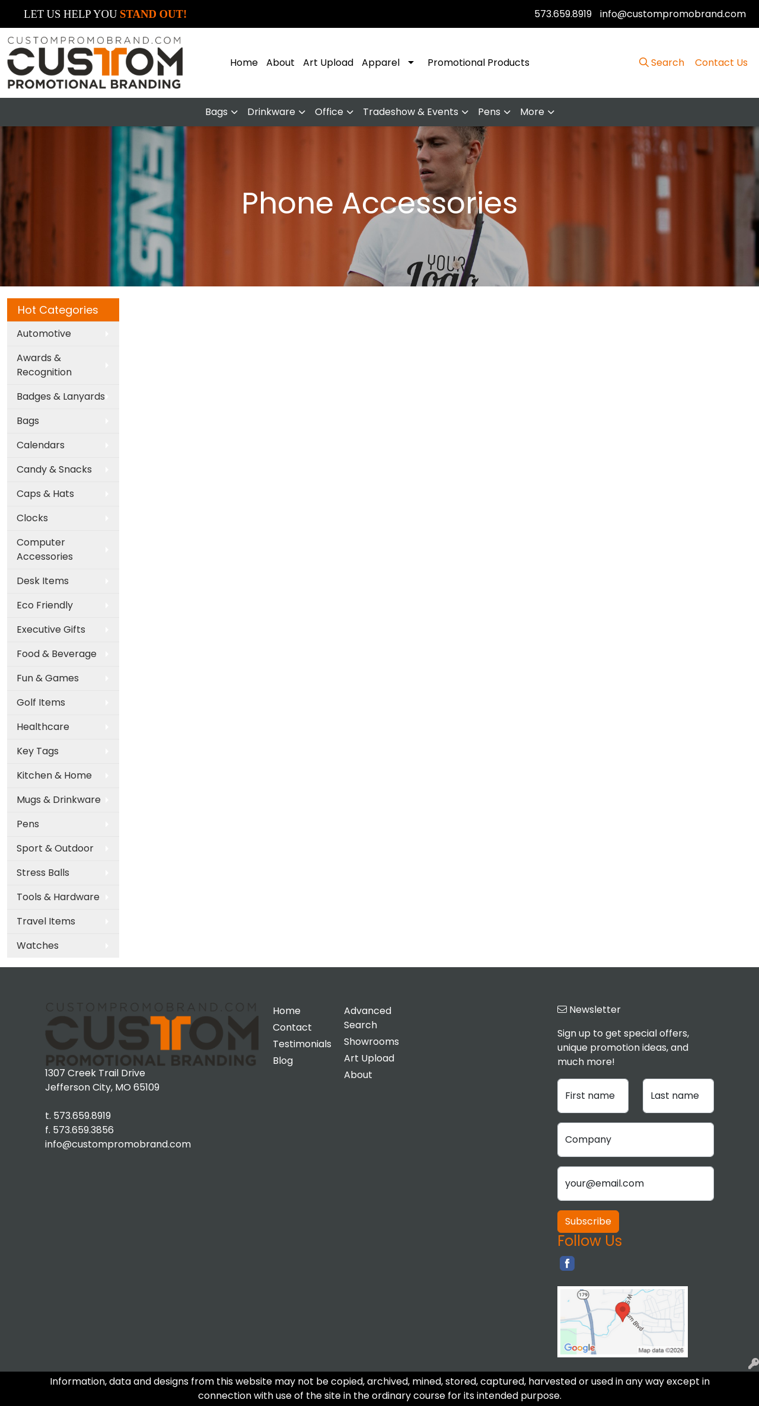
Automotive (44, 333)
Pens (489, 112)
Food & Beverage (57, 654)
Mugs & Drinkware (59, 799)
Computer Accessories (45, 549)
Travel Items (46, 921)
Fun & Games (48, 678)
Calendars (41, 445)
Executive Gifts (51, 629)
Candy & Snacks (54, 469)
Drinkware (271, 112)
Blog (283, 1060)
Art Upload (328, 62)
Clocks (32, 518)
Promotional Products (479, 62)
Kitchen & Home (54, 775)
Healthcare (43, 727)
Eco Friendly (45, 605)
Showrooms (371, 1041)
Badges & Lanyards (61, 396)
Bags (216, 112)
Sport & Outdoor (55, 848)
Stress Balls (43, 872)
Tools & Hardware (58, 897)
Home (244, 62)
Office (329, 112)
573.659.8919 (563, 14)
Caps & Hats (45, 493)
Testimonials (301, 1044)
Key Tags (38, 751)
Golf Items (41, 702)
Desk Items (43, 581)
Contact (292, 1027)
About (280, 62)
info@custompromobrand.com (673, 14)
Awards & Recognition (44, 365)
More (532, 112)
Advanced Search (367, 1018)
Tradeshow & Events (410, 112)
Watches (38, 945)
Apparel (381, 62)
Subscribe (588, 1221)
